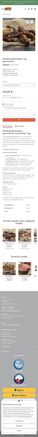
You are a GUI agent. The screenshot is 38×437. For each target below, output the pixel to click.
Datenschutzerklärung (25, 416)
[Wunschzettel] (31, 9)
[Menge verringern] (4, 115)
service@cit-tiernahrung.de (13, 311)
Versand (13, 97)
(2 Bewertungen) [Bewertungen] (11, 65)
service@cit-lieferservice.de (13, 325)
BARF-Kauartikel (13, 73)
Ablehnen (19, 430)
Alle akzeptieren (19, 421)
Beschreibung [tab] (7, 126)
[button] (26, 9)
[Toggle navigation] (2, 8)
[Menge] (19, 115)
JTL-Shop (22, 435)
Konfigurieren (19, 426)
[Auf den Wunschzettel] (32, 22)
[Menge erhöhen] (33, 115)
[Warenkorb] (35, 9)
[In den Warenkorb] (19, 120)
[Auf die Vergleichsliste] (27, 22)
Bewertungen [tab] (19, 126)
